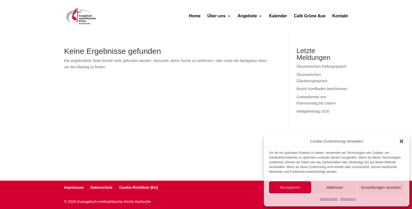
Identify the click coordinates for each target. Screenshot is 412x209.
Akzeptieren (290, 187)
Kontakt (340, 16)
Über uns (216, 16)
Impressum (348, 199)
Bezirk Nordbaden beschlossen (322, 89)
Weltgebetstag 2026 (313, 111)
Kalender (278, 16)
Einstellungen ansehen (381, 187)
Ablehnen (334, 187)
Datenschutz (329, 199)
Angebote (247, 16)
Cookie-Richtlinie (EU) (138, 187)
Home (194, 16)
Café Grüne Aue (309, 16)
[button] (401, 141)
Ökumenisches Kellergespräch (322, 66)
